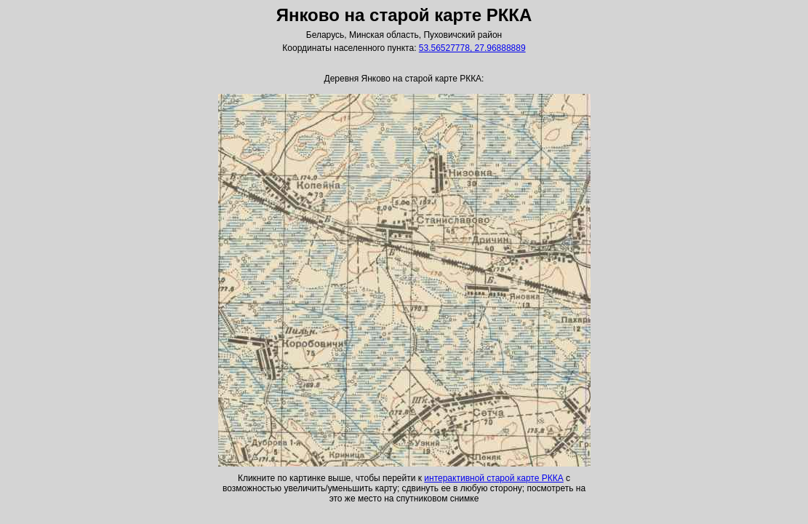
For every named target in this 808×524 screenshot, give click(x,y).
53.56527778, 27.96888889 (472, 48)
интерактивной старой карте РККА (493, 478)
